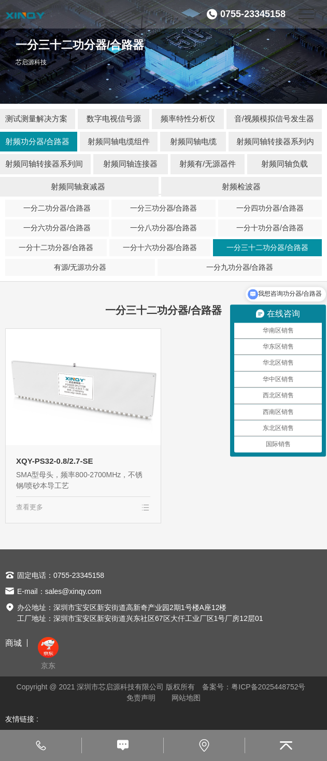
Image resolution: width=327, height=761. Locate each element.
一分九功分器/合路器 (240, 267)
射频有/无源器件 (207, 163)
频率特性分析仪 (188, 118)
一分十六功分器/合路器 (160, 247)
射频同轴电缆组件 (119, 141)
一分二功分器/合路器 (57, 208)
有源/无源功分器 (80, 267)
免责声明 (140, 698)
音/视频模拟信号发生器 (274, 118)
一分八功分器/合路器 (163, 228)
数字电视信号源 (114, 118)
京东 (48, 653)
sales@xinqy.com (73, 591)
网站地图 (186, 698)
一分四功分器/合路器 (270, 208)
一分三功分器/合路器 (163, 208)
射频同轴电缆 (193, 141)
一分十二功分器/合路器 (56, 247)
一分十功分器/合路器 (270, 228)
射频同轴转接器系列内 (275, 141)
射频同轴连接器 (130, 163)
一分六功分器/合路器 (57, 228)
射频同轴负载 (284, 163)
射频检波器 (241, 186)
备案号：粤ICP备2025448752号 (253, 687)
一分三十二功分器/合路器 (267, 247)
